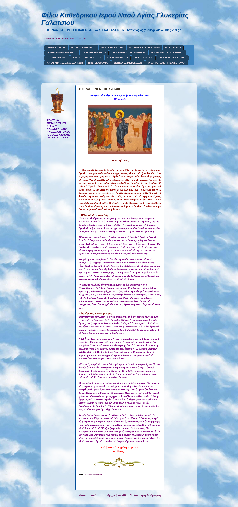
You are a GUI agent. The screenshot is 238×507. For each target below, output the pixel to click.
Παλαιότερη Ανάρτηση (145, 495)
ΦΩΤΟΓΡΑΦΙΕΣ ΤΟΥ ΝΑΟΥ (62, 52)
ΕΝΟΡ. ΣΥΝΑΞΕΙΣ (143, 57)
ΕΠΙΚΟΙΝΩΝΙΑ (173, 47)
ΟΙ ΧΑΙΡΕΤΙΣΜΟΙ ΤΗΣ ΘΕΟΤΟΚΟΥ (167, 62)
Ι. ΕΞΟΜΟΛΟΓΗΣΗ (57, 57)
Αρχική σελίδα (117, 495)
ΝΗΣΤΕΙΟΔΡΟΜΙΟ (98, 62)
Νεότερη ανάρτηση (92, 495)
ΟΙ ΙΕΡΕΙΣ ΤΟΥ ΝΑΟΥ (94, 52)
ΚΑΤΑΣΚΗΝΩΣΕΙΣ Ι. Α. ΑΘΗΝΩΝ (65, 62)
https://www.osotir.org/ (93, 474)
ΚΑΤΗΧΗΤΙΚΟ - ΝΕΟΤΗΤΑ (87, 57)
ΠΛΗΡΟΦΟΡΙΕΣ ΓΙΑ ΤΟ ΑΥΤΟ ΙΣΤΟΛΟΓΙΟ (65, 38)
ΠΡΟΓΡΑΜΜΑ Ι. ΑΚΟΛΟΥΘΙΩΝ (128, 52)
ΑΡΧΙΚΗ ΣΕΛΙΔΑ (56, 47)
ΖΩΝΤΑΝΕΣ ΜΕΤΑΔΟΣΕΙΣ (128, 62)
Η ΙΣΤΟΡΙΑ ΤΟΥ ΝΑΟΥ (83, 47)
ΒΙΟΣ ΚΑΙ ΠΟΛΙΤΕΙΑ (112, 47)
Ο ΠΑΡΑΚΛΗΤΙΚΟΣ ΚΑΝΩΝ (144, 47)
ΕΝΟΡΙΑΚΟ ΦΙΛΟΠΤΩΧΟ (172, 57)
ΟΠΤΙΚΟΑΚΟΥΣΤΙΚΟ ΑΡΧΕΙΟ (167, 52)
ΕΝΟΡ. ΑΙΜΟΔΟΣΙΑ (117, 57)
